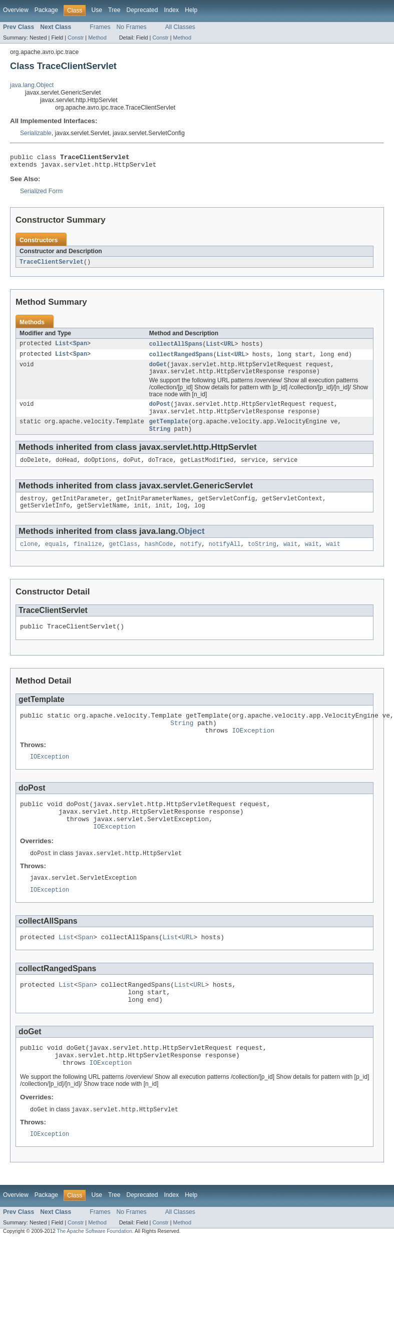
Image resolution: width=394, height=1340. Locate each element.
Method (97, 38)
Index (171, 10)
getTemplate (168, 430)
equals (56, 557)
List (62, 348)
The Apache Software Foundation (94, 1272)
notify (191, 557)
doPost (160, 411)
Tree (114, 10)
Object (191, 543)
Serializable (36, 133)
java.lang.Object (32, 85)
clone (29, 557)
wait (290, 557)
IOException (253, 749)
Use (96, 10)
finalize (88, 557)
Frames (100, 27)
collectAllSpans (176, 348)
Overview (16, 10)
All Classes (180, 27)
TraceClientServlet (52, 265)
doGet (158, 370)
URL (229, 348)
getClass (123, 557)
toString (262, 557)
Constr (76, 38)
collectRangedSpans (181, 359)
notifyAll (225, 557)
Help (191, 10)
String (160, 438)
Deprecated (142, 10)
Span (80, 348)
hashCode (159, 557)
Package (46, 10)
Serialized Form (41, 194)
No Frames (132, 27)
